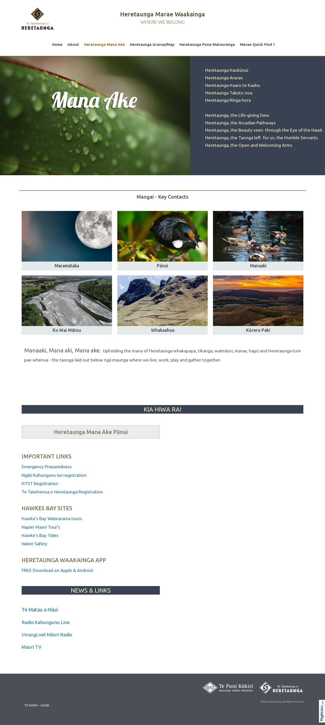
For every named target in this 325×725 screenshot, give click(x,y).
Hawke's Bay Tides (40, 535)
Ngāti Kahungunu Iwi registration (54, 475)
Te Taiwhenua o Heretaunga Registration (62, 491)
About (73, 44)
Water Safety (34, 543)
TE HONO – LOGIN (36, 705)
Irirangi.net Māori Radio (47, 634)
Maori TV (32, 647)
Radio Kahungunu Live (46, 622)
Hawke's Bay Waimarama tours (52, 518)
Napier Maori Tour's (41, 527)
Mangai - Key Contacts (162, 197)
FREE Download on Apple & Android (57, 570)
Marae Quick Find (257, 44)
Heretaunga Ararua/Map (152, 44)
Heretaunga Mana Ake (104, 44)
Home (57, 44)
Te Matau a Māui (40, 609)
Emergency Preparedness (47, 466)
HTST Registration (40, 483)
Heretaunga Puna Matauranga (207, 44)
